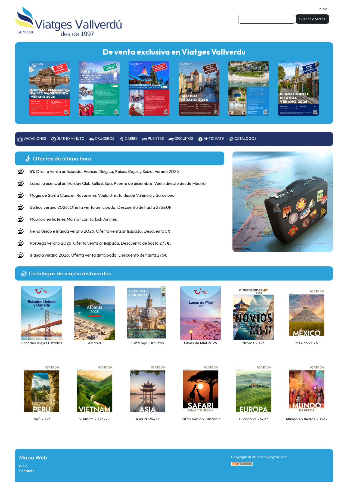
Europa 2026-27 (253, 419)
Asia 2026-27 (147, 419)
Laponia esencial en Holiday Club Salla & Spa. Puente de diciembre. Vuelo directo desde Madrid (118, 183)
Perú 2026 (42, 419)
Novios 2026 (254, 343)
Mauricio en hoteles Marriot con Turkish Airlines (73, 219)
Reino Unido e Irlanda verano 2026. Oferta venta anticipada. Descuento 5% (100, 231)
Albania (94, 343)
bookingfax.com (274, 457)
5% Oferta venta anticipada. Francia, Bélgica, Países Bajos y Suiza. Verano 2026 (104, 171)
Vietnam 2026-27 (94, 419)
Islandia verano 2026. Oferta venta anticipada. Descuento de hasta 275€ (98, 255)
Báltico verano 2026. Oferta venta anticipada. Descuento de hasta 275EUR (101, 207)
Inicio (323, 9)
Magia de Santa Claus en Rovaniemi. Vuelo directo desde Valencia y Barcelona (102, 195)
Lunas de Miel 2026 (200, 343)
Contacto (27, 470)
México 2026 (307, 343)
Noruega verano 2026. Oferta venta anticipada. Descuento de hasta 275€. (100, 243)
